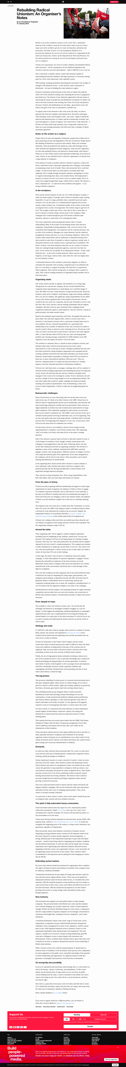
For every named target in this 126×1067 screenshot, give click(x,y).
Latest (66, 1037)
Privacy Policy (86, 1064)
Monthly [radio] (77, 1015)
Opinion (66, 1042)
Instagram (96, 1039)
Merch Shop (11, 1042)
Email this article (61, 1006)
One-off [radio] (103, 1015)
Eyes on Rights (57, 993)
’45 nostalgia (61, 810)
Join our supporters (111, 1059)
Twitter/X (95, 1040)
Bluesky (95, 1044)
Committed (40, 1042)
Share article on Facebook (49, 1006)
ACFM (37, 1039)
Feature (67, 1039)
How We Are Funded (14, 1040)
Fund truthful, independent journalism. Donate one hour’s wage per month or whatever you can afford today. (31, 1018)
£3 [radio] (67, 1019)
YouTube (95, 1037)
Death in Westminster (44, 1040)
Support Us (114, 1)
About (9, 1037)
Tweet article (39, 1006)
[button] (8, 2)
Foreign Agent (41, 1044)
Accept (115, 1065)
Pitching (10, 1044)
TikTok (94, 1042)
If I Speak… (39, 1037)
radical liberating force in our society (65, 822)
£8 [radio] (73, 1019)
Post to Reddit (69, 1006)
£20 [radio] (80, 1019)
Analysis (67, 1040)
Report (66, 1044)
